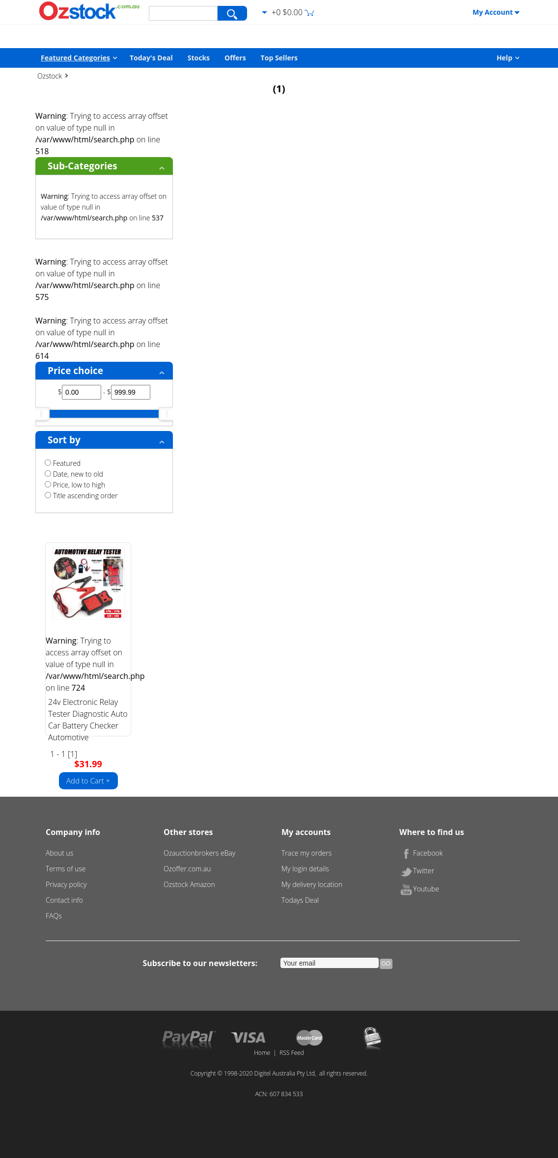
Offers (235, 57)
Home (262, 1053)
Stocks (199, 57)
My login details (305, 868)
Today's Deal (151, 57)
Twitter (416, 870)
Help (504, 57)
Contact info (64, 900)
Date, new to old (74, 474)
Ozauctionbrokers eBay (199, 853)
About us (59, 853)
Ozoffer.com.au (187, 868)
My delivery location (311, 884)
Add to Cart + (88, 780)
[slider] (41, 414)
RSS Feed (291, 1053)
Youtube (419, 888)
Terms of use (66, 868)
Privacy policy (66, 884)
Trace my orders (306, 853)
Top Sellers (279, 57)
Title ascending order (81, 495)
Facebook (421, 853)
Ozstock (49, 76)
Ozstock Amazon (189, 884)
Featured (63, 463)
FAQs (54, 915)
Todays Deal (300, 900)
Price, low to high (75, 484)
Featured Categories (75, 57)
